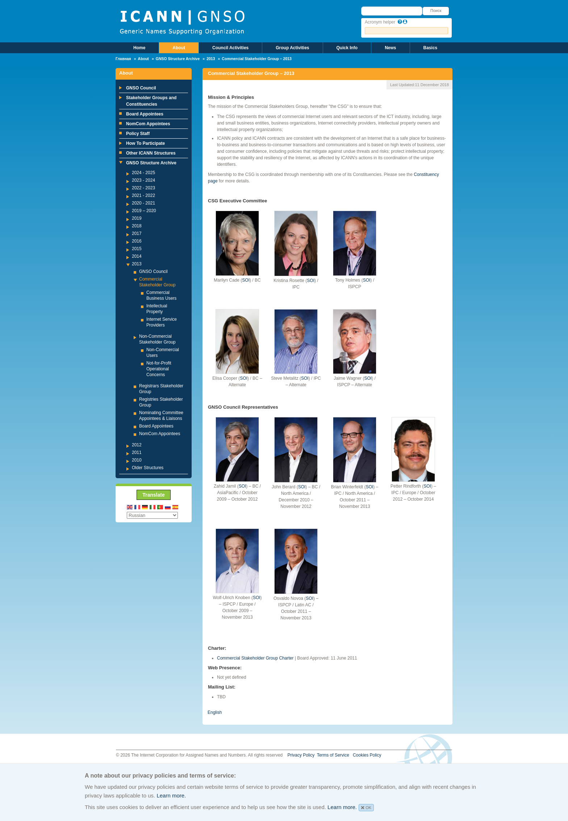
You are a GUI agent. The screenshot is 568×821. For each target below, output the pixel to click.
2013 (210, 58)
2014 (137, 256)
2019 (137, 218)
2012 (137, 444)
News (390, 47)
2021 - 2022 (143, 195)
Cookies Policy (367, 755)
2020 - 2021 (143, 203)
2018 (137, 225)
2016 (137, 241)
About (178, 47)
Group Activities (292, 47)
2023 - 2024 (143, 180)
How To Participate (145, 143)
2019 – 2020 (144, 210)
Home (139, 47)
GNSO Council (141, 87)
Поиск (435, 10)
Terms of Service (333, 755)
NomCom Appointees (148, 123)
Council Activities (230, 47)
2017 (137, 233)
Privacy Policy (301, 755)
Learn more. (171, 795)
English (215, 712)
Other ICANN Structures (151, 153)
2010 (137, 460)
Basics (430, 47)
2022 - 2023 (143, 187)
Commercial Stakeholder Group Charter (255, 658)
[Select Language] (152, 515)
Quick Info (347, 47)
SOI (246, 280)
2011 (137, 452)
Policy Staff (138, 133)
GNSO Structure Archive (178, 58)
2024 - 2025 (143, 172)
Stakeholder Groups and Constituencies (151, 101)
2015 (137, 248)
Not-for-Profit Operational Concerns (158, 369)
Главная (123, 58)
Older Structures (147, 467)
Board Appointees (144, 114)
